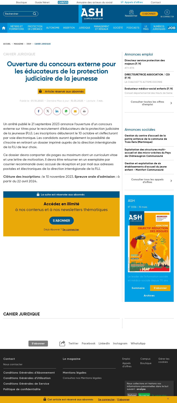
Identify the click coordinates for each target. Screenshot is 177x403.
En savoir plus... (160, 395)
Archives (149, 295)
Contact (156, 2)
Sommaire (138, 288)
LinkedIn (104, 343)
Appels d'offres (134, 2)
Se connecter (70, 229)
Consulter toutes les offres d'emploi (147, 103)
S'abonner (149, 13)
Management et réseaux (101, 28)
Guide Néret (42, 2)
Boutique (21, 2)
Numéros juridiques (158, 28)
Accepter (144, 395)
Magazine (18, 44)
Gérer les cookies (163, 360)
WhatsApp (138, 343)
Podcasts (133, 27)
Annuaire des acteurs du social (94, 2)
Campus (63, 2)
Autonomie (52, 27)
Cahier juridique (43, 44)
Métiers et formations (16, 28)
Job (171, 27)
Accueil (7, 44)
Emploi (126, 358)
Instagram (120, 343)
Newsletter (131, 15)
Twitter (73, 343)
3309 (29, 44)
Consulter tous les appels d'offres (147, 181)
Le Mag (146, 28)
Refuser (132, 395)
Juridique (84, 27)
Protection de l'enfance (35, 28)
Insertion (69, 27)
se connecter (167, 17)
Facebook (88, 343)
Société (118, 27)
